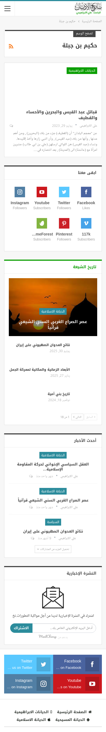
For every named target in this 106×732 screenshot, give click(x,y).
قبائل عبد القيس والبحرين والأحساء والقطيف (61, 115)
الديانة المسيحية (72, 719)
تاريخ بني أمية (59, 394)
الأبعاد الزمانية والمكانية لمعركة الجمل (39, 370)
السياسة (53, 522)
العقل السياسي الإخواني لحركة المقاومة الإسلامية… (53, 467)
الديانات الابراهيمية (82, 71)
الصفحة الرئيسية (74, 711)
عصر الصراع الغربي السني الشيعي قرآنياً (53, 325)
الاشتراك (21, 627)
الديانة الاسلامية (53, 311)
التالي (77, 417)
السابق (90, 417)
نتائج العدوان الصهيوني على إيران (43, 345)
